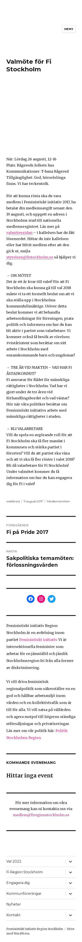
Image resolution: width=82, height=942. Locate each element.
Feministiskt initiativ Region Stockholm (34, 929)
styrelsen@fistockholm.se (29, 257)
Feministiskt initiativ (38, 639)
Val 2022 (13, 861)
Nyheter (13, 904)
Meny (68, 29)
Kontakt (13, 915)
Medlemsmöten (58, 501)
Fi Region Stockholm (24, 872)
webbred (13, 501)
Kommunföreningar (24, 893)
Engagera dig (18, 883)
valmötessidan (19, 232)
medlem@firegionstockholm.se (41, 815)
